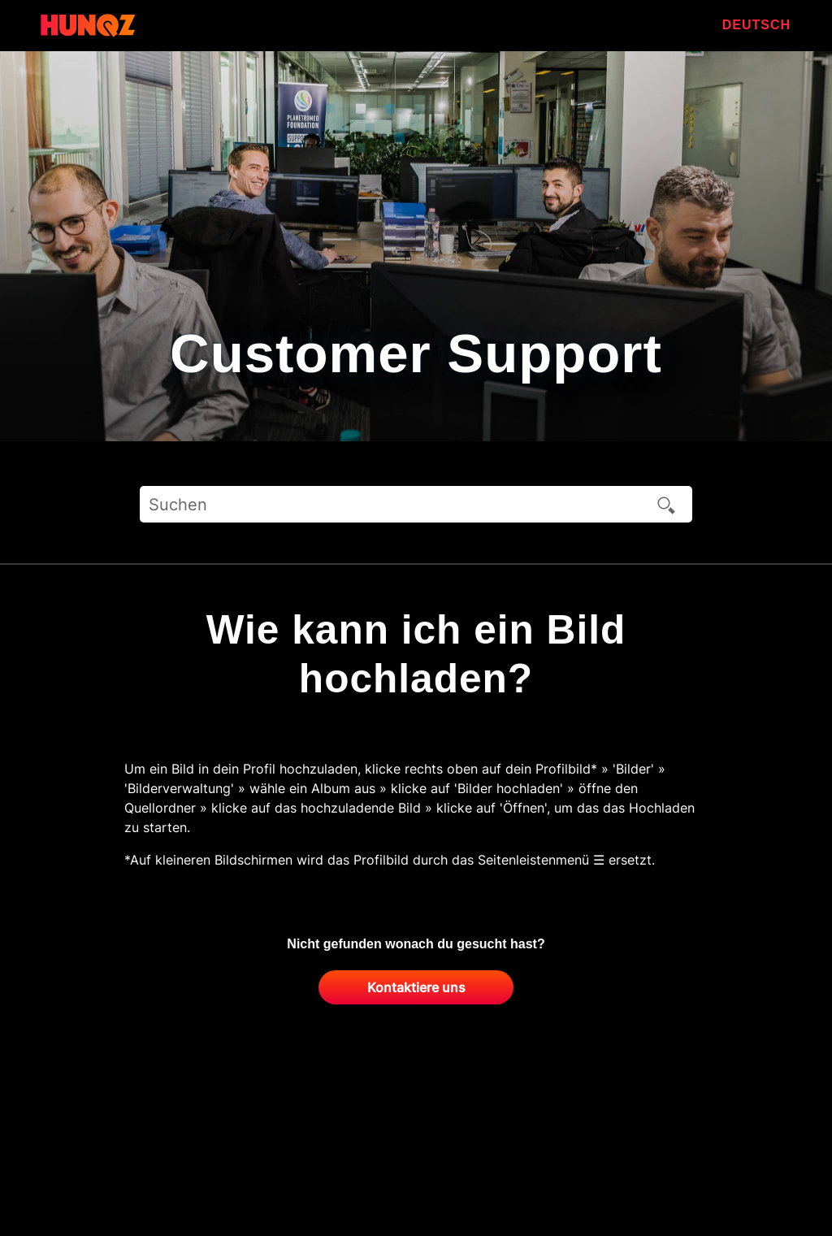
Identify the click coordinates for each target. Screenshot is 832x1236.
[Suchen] (416, 504)
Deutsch (756, 25)
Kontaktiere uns (416, 987)
